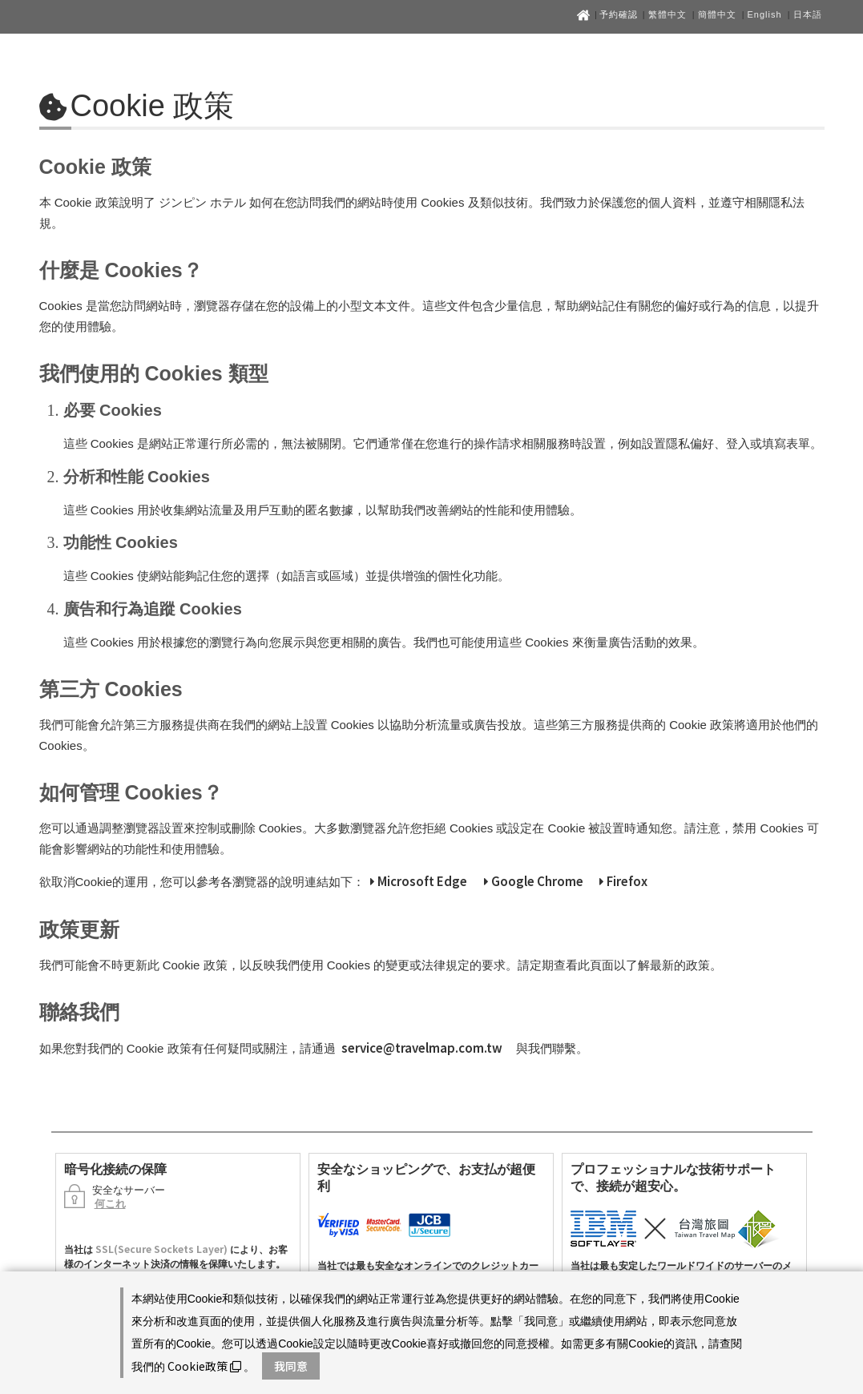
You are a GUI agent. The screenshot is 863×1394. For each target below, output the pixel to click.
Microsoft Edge (418, 880)
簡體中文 (717, 14)
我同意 (291, 1366)
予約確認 (620, 14)
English (765, 14)
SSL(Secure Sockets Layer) (161, 1248)
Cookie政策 (204, 1366)
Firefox (623, 880)
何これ (110, 1204)
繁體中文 (667, 14)
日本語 (807, 14)
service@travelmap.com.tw (421, 1047)
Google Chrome (533, 880)
